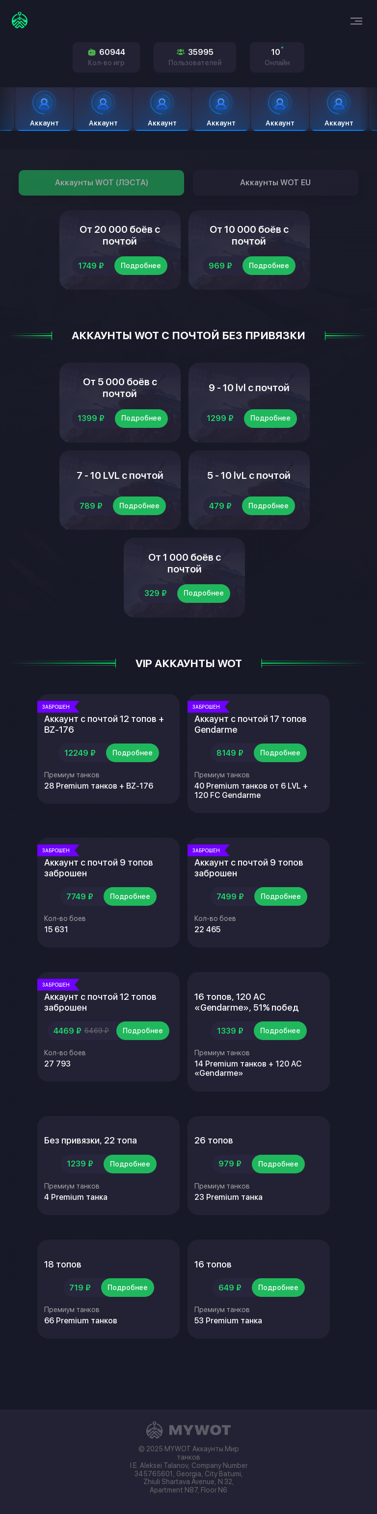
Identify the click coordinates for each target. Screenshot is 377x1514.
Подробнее (141, 273)
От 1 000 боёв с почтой (184, 590)
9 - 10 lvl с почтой (249, 399)
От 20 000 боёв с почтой (120, 239)
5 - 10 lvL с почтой (249, 495)
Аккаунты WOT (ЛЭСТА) (101, 182)
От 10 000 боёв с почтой (249, 239)
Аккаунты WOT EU (275, 182)
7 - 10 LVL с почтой (120, 495)
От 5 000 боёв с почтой (120, 399)
